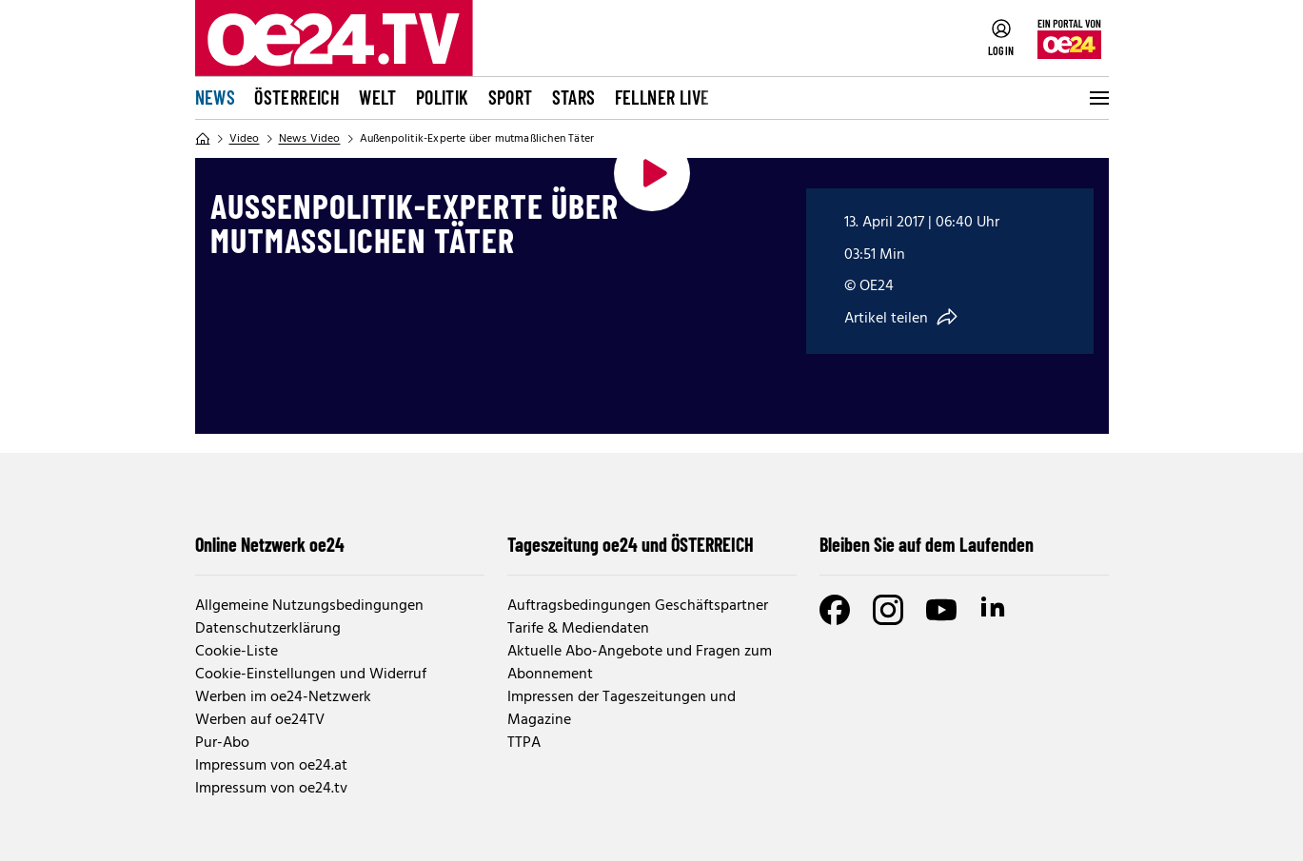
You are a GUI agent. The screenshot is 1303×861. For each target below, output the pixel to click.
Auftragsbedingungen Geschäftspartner (637, 606)
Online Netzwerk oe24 (270, 544)
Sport (510, 97)
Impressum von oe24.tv (271, 788)
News (215, 97)
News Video (310, 139)
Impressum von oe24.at (271, 765)
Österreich (297, 97)
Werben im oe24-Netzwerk (283, 697)
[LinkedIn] (994, 610)
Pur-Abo (222, 743)
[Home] (202, 139)
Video (244, 139)
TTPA (524, 743)
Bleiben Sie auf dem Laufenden (926, 544)
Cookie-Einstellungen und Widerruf (310, 674)
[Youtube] (941, 610)
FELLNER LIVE (662, 97)
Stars (574, 97)
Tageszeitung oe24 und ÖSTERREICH (630, 544)
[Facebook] (834, 610)
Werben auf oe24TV (260, 720)
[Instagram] (888, 610)
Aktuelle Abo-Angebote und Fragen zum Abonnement (639, 663)
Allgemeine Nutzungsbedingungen (309, 606)
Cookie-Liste (236, 651)
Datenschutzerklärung (268, 628)
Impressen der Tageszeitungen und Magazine (621, 709)
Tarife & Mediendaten (578, 628)
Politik (442, 97)
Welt (378, 97)
